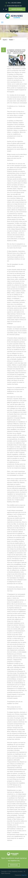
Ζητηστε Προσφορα (16, 9)
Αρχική (5, 39)
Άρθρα (11, 39)
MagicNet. (24, 875)
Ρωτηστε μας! (14, 865)
